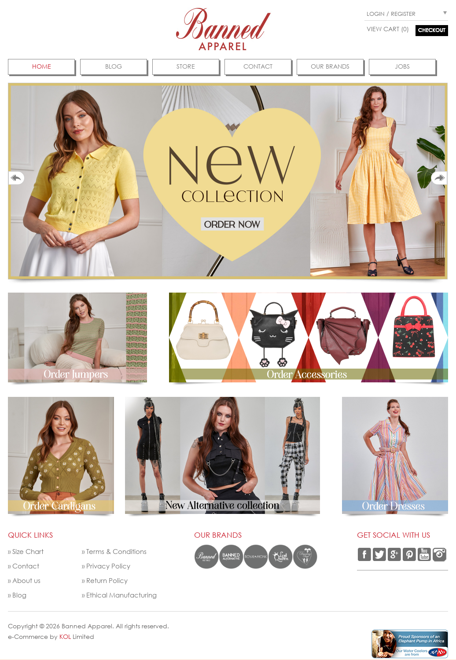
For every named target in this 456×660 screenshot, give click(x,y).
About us (26, 580)
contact (257, 66)
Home (41, 66)
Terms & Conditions (116, 551)
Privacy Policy (108, 566)
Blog (113, 66)
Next (439, 178)
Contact (25, 566)
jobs (402, 66)
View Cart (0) (388, 29)
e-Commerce (28, 636)
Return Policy (107, 580)
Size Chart (28, 551)
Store (186, 66)
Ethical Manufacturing (121, 595)
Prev (16, 178)
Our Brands (330, 66)
